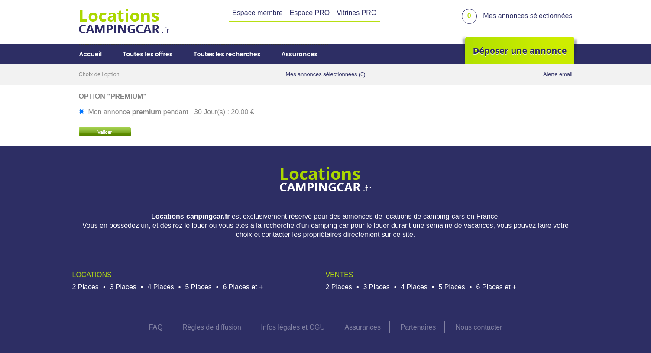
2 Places (85, 287)
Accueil (90, 54)
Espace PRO (310, 12)
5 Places (198, 287)
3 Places (123, 287)
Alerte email (558, 74)
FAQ (156, 327)
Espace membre (257, 12)
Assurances (299, 54)
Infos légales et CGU (293, 327)
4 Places (160, 287)
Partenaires (418, 327)
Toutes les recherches (226, 54)
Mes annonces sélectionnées (527, 15)
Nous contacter (479, 327)
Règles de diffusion (211, 327)
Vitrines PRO (356, 12)
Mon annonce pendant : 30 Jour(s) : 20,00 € (171, 112)
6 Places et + (243, 287)
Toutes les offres (147, 54)
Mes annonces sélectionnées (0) (325, 74)
